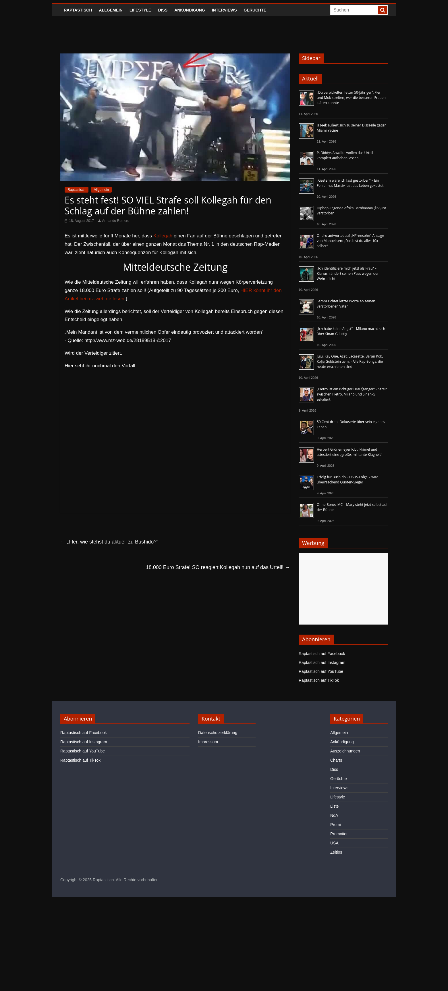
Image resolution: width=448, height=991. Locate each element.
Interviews (224, 10)
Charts (336, 760)
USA (334, 843)
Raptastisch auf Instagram (322, 662)
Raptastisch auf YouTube (321, 671)
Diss (162, 10)
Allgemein (111, 10)
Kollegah (162, 236)
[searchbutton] (382, 10)
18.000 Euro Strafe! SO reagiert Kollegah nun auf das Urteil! (218, 567)
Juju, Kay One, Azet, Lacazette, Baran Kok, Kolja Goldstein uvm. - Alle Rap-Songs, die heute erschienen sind (350, 361)
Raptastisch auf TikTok (319, 680)
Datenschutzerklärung (217, 732)
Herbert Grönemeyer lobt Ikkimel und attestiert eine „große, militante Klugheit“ (349, 452)
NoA (334, 815)
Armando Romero (116, 221)
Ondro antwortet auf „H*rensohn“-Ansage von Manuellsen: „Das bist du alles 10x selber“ (350, 240)
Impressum (208, 742)
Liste (334, 806)
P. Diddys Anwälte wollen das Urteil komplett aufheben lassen (345, 155)
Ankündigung (189, 10)
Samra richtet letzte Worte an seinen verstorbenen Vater (346, 304)
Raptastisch (78, 10)
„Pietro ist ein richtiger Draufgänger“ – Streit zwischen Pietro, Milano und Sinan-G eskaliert (352, 394)
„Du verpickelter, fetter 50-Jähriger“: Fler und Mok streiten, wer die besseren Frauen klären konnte (351, 97)
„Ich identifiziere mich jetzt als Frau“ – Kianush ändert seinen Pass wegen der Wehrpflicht (348, 273)
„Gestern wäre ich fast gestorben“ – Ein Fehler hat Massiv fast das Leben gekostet (350, 183)
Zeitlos (336, 852)
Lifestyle (140, 10)
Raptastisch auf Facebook (322, 653)
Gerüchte (255, 10)
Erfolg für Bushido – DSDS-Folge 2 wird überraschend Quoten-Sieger (348, 480)
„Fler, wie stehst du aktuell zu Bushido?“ (109, 542)
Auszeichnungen (345, 751)
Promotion (339, 833)
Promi (335, 824)
